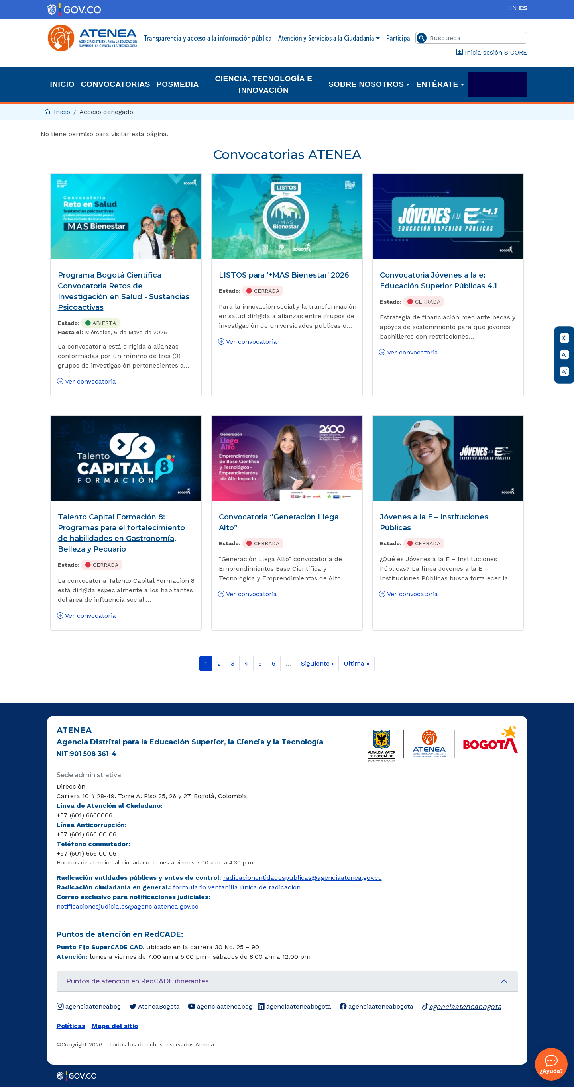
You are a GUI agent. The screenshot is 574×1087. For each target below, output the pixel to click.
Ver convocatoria (86, 381)
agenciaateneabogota (294, 1006)
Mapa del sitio (115, 1026)
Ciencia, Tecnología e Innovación (264, 84)
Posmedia (178, 84)
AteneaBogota (154, 1006)
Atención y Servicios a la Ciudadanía (326, 38)
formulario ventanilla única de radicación (237, 887)
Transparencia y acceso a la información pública (208, 38)
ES (523, 8)
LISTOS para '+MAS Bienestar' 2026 (284, 275)
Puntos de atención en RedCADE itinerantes (137, 981)
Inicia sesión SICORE (491, 52)
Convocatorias (115, 84)
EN (512, 8)
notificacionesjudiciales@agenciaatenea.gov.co (128, 906)
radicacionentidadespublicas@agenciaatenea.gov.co (302, 877)
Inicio (62, 84)
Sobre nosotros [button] (366, 84)
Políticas (71, 1026)
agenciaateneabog (89, 1006)
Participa (398, 38)
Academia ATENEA (497, 84)
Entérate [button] (437, 84)
